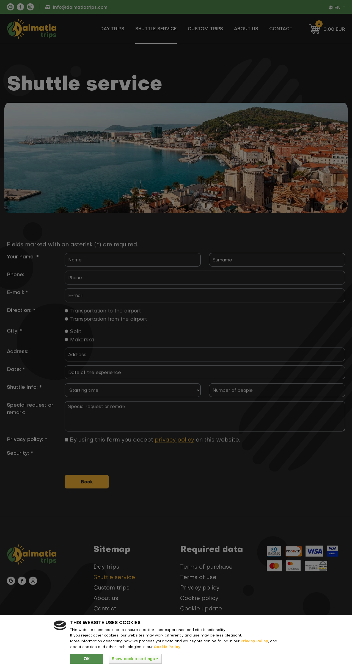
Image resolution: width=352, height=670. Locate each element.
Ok (87, 658)
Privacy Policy (254, 640)
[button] (135, 659)
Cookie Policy (167, 646)
